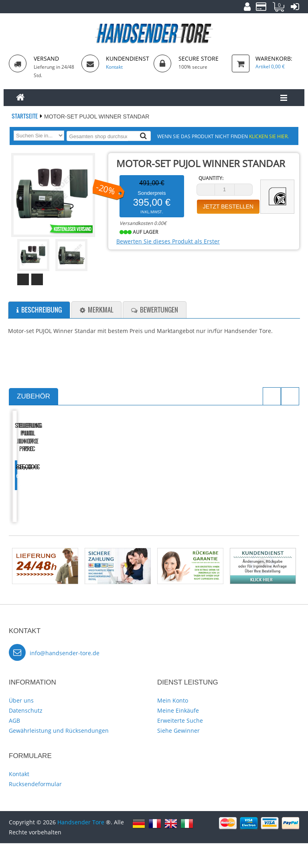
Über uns (21, 701)
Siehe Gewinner (178, 731)
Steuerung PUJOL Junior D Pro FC (44, 477)
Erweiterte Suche (180, 721)
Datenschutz (26, 711)
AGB (14, 721)
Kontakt (19, 775)
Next (37, 279)
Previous (272, 396)
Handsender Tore (80, 823)
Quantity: (211, 178)
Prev (23, 279)
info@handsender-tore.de (64, 654)
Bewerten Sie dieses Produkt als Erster (168, 241)
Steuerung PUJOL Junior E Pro (116, 477)
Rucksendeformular (35, 785)
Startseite (25, 116)
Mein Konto (172, 701)
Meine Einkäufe (178, 711)
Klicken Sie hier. (269, 136)
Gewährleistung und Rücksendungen (59, 731)
